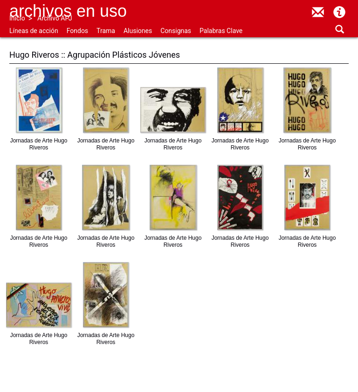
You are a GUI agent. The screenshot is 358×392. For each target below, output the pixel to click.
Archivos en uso (68, 10)
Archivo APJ (54, 18)
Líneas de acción (33, 30)
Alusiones (138, 30)
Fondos (77, 30)
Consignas (175, 30)
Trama (105, 30)
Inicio (17, 18)
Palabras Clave (221, 30)
